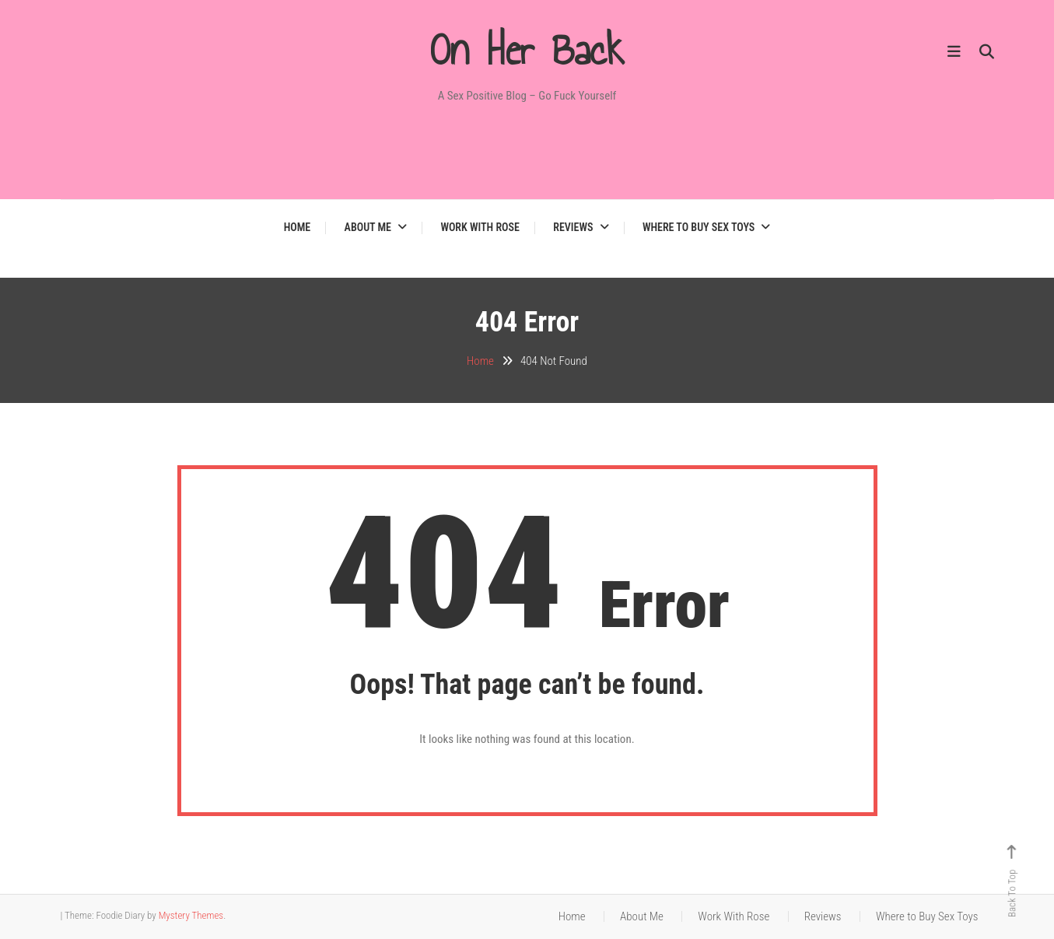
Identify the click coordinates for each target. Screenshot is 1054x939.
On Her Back (527, 50)
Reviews (573, 227)
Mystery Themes (191, 915)
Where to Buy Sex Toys (699, 227)
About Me (368, 227)
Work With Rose (480, 227)
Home (297, 227)
